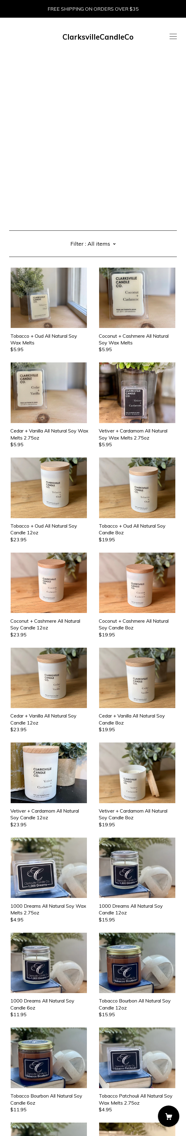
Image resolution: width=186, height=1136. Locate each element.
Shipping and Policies (32, 1106)
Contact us (21, 1100)
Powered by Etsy (28, 1123)
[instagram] (20, 1089)
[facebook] (11, 1089)
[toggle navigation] (173, 37)
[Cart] (168, 1116)
